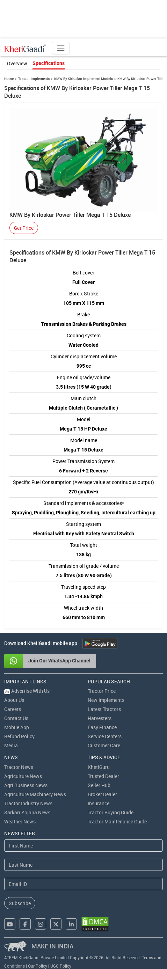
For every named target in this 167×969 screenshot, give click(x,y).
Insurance (98, 803)
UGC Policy (60, 966)
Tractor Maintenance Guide (117, 821)
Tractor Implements (34, 78)
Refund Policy (19, 736)
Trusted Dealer (103, 776)
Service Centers (105, 736)
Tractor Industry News (28, 803)
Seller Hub (99, 785)
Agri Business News (26, 785)
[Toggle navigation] (61, 48)
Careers (12, 709)
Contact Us (16, 718)
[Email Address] (83, 884)
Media (11, 745)
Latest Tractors (104, 709)
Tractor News (18, 767)
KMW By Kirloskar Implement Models (83, 78)
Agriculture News (23, 776)
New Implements (106, 700)
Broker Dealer (102, 794)
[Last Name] (83, 865)
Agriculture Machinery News (35, 794)
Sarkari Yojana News (27, 812)
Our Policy (37, 966)
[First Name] (83, 845)
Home (9, 78)
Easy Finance (102, 727)
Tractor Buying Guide (110, 812)
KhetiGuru (99, 767)
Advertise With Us (27, 691)
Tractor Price (102, 691)
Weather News (20, 821)
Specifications (48, 63)
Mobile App (16, 727)
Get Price (24, 228)
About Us (14, 700)
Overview (17, 63)
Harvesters (99, 718)
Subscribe (20, 903)
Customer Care (104, 745)
